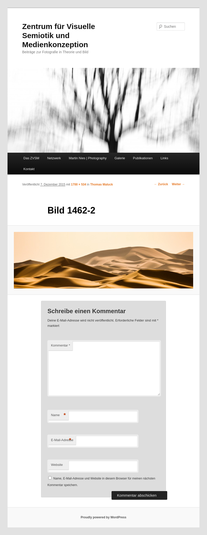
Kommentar (60, 345)
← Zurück (161, 184)
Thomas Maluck (101, 184)
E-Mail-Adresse (62, 440)
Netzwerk (54, 158)
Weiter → (178, 184)
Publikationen (143, 158)
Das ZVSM (31, 158)
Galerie (120, 158)
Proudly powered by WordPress (103, 517)
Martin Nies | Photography (88, 158)
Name (58, 415)
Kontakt (28, 169)
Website (57, 465)
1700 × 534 (78, 184)
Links (164, 158)
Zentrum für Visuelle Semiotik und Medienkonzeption (58, 35)
